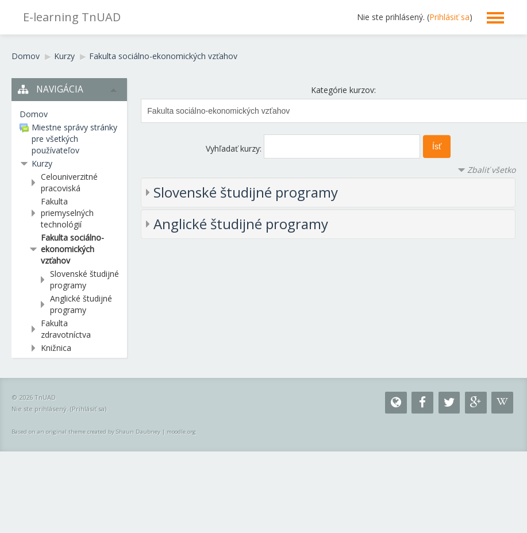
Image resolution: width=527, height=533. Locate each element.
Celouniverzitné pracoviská (69, 182)
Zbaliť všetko (491, 169)
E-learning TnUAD (72, 17)
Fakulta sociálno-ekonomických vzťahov (163, 56)
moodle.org (181, 431)
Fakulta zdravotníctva (66, 329)
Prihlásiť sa (449, 16)
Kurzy (64, 56)
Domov (25, 56)
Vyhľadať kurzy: (235, 148)
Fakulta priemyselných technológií (67, 213)
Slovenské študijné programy (245, 192)
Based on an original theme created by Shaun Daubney (85, 431)
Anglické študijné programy (240, 223)
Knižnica (56, 347)
